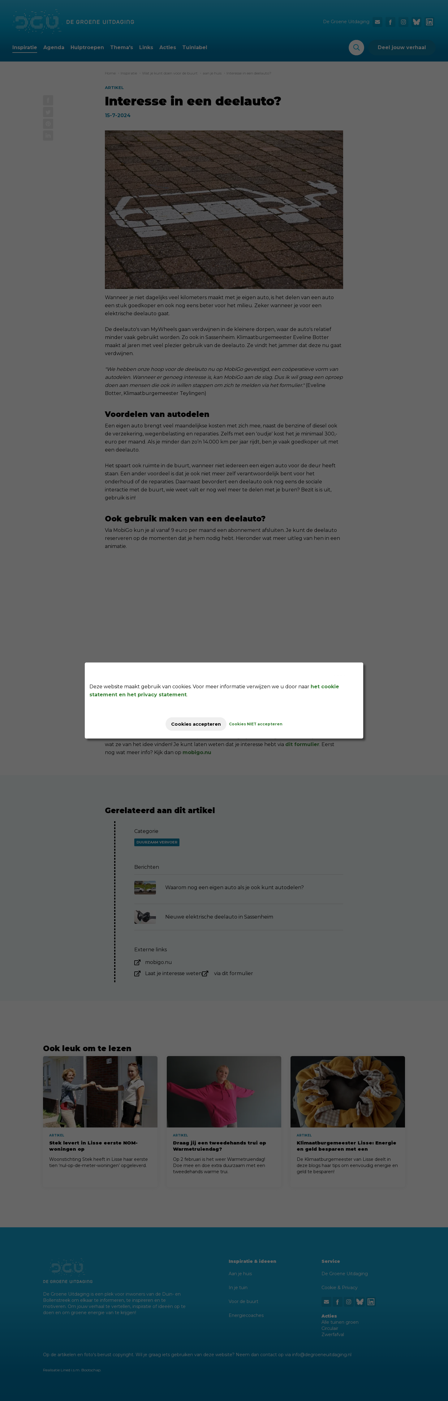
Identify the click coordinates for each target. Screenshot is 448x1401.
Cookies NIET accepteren (261, 724)
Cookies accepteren (196, 724)
